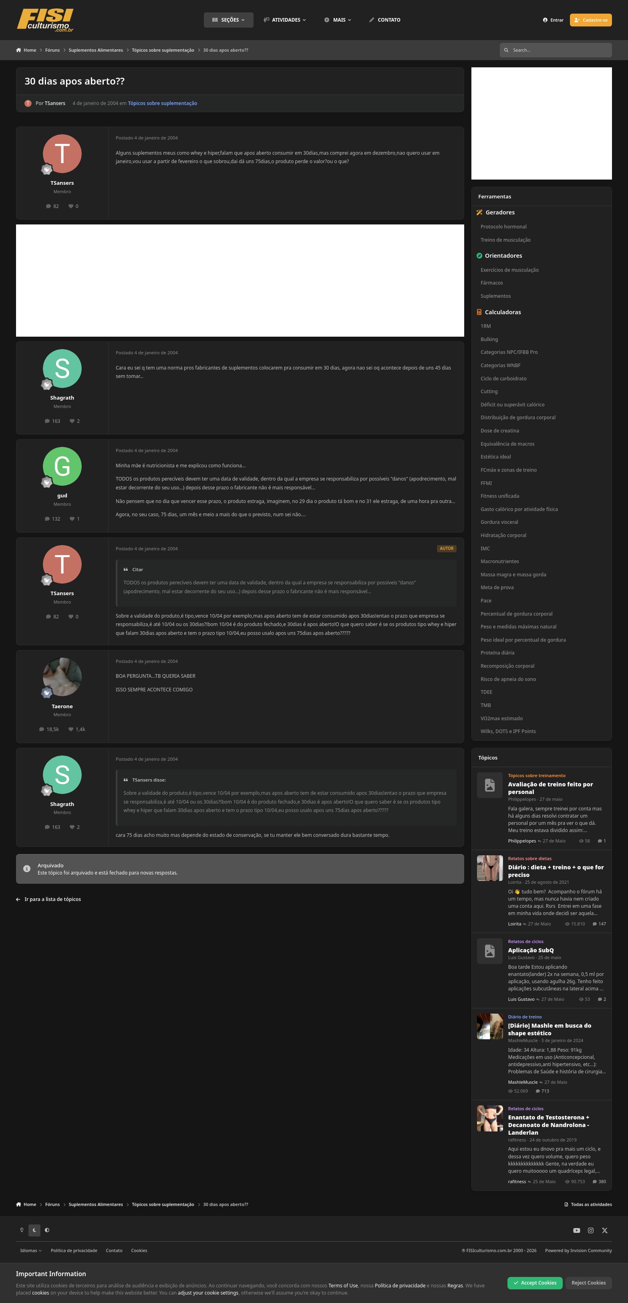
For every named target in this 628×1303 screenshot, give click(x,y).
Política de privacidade (74, 1250)
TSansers (55, 103)
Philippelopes (522, 799)
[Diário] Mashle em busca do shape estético (550, 1029)
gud (62, 495)
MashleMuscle (523, 1040)
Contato (114, 1250)
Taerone (62, 706)
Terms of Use (343, 1285)
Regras (455, 1285)
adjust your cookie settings (208, 1292)
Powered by (578, 1250)
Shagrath (62, 397)
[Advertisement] (240, 280)
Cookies (139, 1250)
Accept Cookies (535, 1282)
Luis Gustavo (521, 957)
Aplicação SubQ (531, 950)
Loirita (514, 882)
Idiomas (31, 1250)
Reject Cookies (589, 1282)
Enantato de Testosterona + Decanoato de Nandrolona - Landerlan (549, 1124)
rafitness (517, 1140)
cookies (40, 1292)
